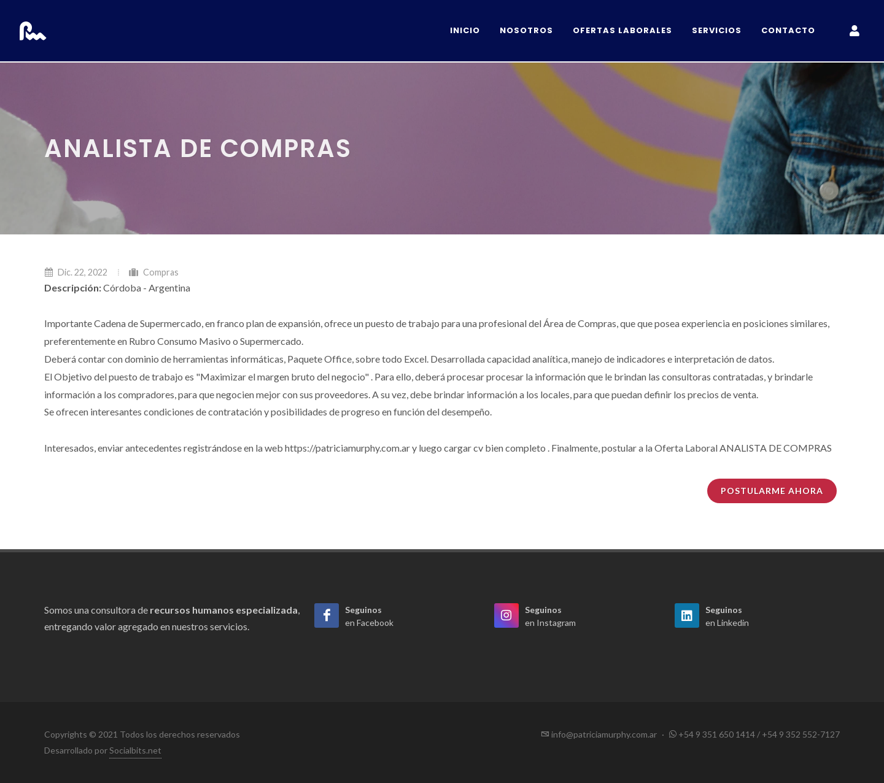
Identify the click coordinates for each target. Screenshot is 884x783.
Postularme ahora (772, 490)
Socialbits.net (135, 750)
